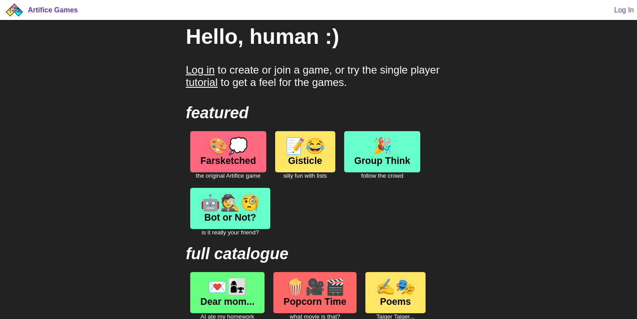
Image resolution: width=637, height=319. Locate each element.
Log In (624, 10)
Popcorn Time (315, 292)
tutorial (202, 82)
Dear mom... (227, 292)
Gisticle (305, 151)
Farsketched (228, 151)
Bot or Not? (230, 208)
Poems (395, 292)
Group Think (382, 151)
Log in (200, 70)
